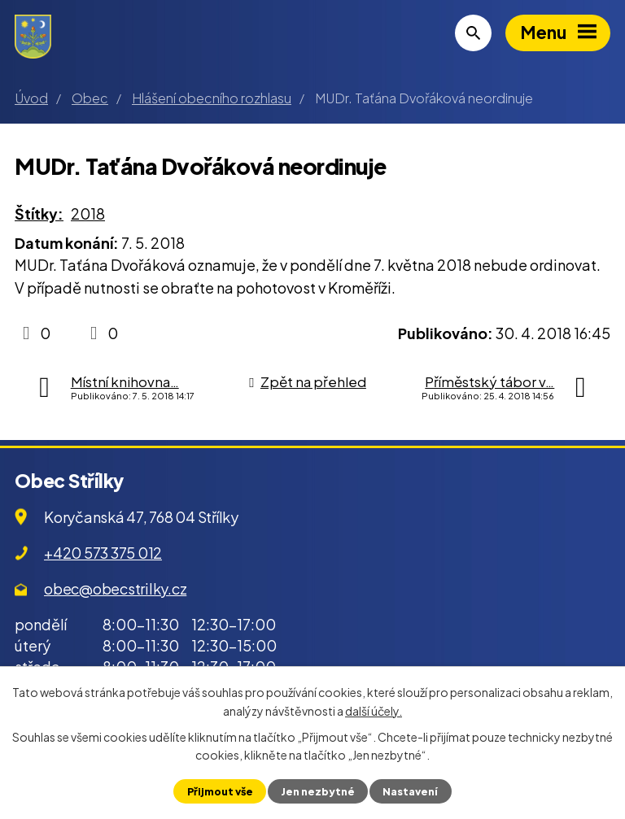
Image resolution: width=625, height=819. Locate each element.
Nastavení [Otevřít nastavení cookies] (410, 791)
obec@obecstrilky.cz (115, 588)
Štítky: (39, 213)
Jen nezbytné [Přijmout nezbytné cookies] (318, 791)
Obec (90, 98)
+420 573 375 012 (103, 552)
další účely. (373, 710)
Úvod (31, 98)
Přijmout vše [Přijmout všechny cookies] (220, 791)
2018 (88, 213)
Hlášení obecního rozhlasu (211, 98)
